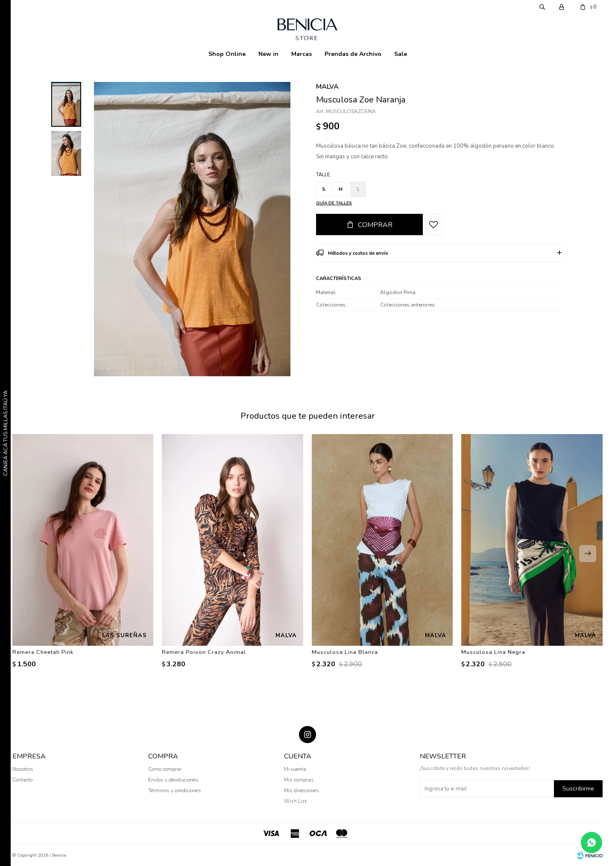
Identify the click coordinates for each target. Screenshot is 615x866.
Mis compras (299, 779)
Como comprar (165, 769)
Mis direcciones (301, 790)
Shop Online (227, 54)
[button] (587, 553)
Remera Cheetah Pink (42, 652)
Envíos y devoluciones (173, 779)
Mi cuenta (295, 769)
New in (268, 54)
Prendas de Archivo (353, 54)
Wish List (295, 801)
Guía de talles (334, 203)
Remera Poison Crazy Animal (204, 652)
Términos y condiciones (174, 790)
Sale (400, 54)
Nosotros (22, 769)
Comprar (375, 225)
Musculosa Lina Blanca (345, 652)
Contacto (22, 779)
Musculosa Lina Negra (493, 652)
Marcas (301, 54)
